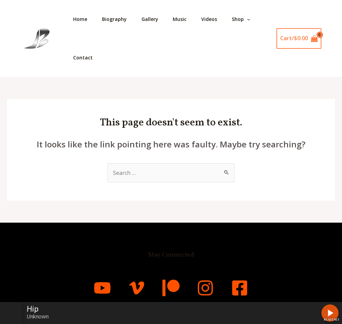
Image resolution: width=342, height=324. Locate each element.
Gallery (154, 19)
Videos (217, 19)
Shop (251, 19)
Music (186, 19)
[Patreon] (171, 288)
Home (81, 19)
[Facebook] (239, 288)
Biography (117, 19)
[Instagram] (205, 288)
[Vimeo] (136, 288)
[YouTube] (102, 288)
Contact (84, 57)
